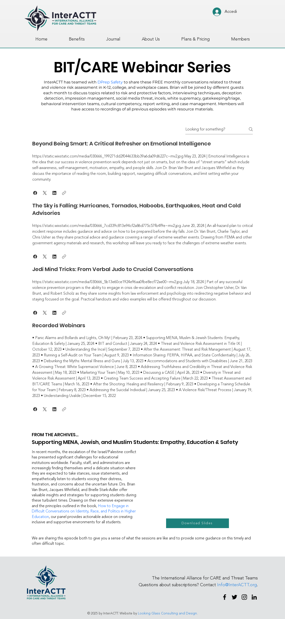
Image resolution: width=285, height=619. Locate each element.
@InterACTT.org (241, 584)
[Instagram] (244, 597)
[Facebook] (224, 597)
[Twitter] (234, 597)
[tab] (142, 276)
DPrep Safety (110, 82)
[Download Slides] (197, 523)
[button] (35, 193)
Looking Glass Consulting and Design (167, 613)
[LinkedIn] (254, 597)
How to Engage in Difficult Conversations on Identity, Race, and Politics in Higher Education (84, 511)
